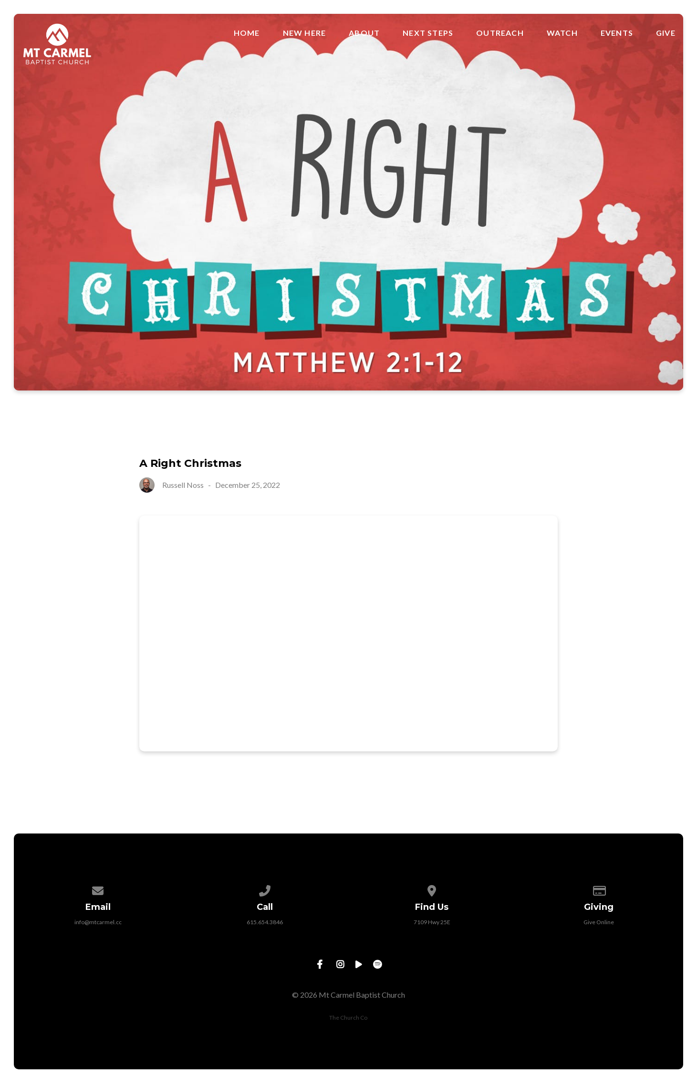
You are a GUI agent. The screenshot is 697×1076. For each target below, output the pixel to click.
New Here (304, 33)
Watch (562, 33)
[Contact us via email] (98, 889)
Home (247, 33)
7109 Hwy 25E (432, 922)
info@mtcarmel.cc (98, 922)
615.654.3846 (265, 922)
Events (617, 33)
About (364, 33)
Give (666, 33)
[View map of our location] (432, 889)
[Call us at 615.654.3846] (265, 889)
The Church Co (348, 1017)
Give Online (598, 922)
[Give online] (599, 889)
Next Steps (428, 33)
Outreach (500, 33)
